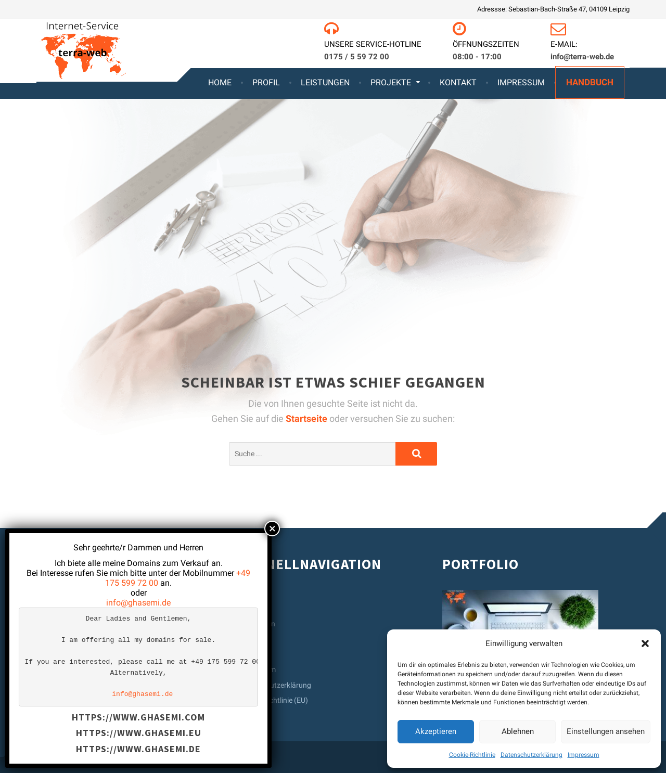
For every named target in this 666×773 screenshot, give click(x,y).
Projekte (390, 82)
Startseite (307, 418)
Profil (266, 82)
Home (220, 82)
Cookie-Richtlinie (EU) (273, 700)
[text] (138, 657)
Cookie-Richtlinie (472, 754)
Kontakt (458, 82)
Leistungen (325, 82)
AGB (246, 654)
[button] (645, 643)
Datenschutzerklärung (531, 754)
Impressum (583, 754)
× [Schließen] (272, 528)
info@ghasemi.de (138, 603)
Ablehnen (518, 731)
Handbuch (589, 82)
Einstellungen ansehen (606, 731)
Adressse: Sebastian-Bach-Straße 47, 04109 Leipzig (553, 9)
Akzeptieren (435, 731)
